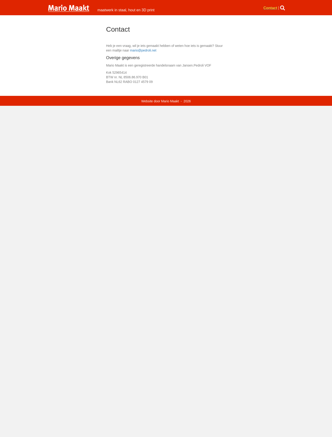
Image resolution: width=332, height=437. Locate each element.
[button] (283, 8)
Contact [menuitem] (270, 8)
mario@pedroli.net (143, 50)
